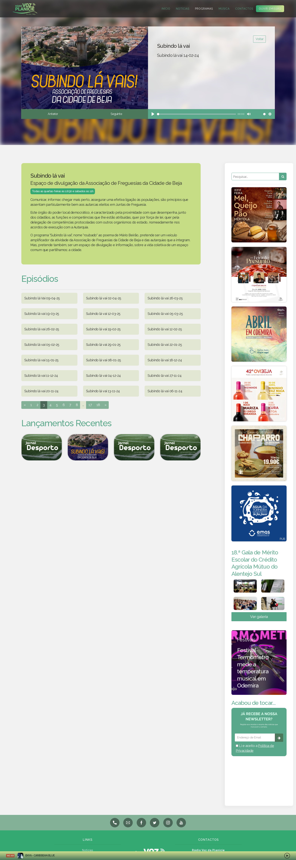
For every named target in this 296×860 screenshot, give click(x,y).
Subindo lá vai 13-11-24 (103, 391)
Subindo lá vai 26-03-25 (165, 298)
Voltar (259, 39)
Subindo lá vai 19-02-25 (103, 329)
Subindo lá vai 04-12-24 (103, 376)
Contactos (244, 8)
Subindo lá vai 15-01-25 (41, 360)
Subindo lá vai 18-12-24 (165, 360)
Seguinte (116, 114)
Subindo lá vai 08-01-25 (103, 360)
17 (90, 405)
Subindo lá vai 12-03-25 (103, 314)
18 (98, 405)
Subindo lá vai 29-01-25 (103, 345)
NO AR (10, 855)
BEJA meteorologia (259, 779)
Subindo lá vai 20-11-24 (41, 391)
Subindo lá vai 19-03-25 (41, 314)
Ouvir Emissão (270, 8)
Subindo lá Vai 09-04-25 (42, 298)
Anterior (53, 114)
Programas (204, 8)
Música (224, 8)
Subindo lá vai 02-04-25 (103, 298)
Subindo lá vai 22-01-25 (165, 345)
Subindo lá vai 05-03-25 (165, 314)
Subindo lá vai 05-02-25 (41, 345)
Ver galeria (259, 620)
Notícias (182, 8)
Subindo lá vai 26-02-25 (41, 329)
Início (166, 8)
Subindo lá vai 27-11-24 (164, 376)
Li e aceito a (255, 751)
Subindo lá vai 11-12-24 (41, 376)
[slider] (196, 114)
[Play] (153, 114)
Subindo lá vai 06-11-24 (165, 391)
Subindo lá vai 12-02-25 (165, 329)
